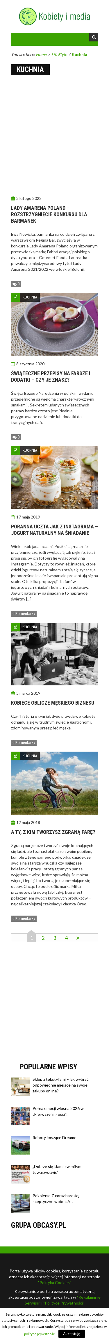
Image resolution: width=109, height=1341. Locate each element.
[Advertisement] (54, 136)
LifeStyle (59, 54)
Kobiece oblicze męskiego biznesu (52, 703)
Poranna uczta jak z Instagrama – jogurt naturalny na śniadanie (54, 529)
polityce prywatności (40, 1334)
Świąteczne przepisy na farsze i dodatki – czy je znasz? (50, 376)
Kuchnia (30, 297)
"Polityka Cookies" (54, 1282)
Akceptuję (71, 1333)
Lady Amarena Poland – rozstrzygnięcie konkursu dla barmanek (49, 214)
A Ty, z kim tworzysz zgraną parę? (53, 832)
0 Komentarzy (23, 613)
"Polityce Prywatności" (63, 1302)
